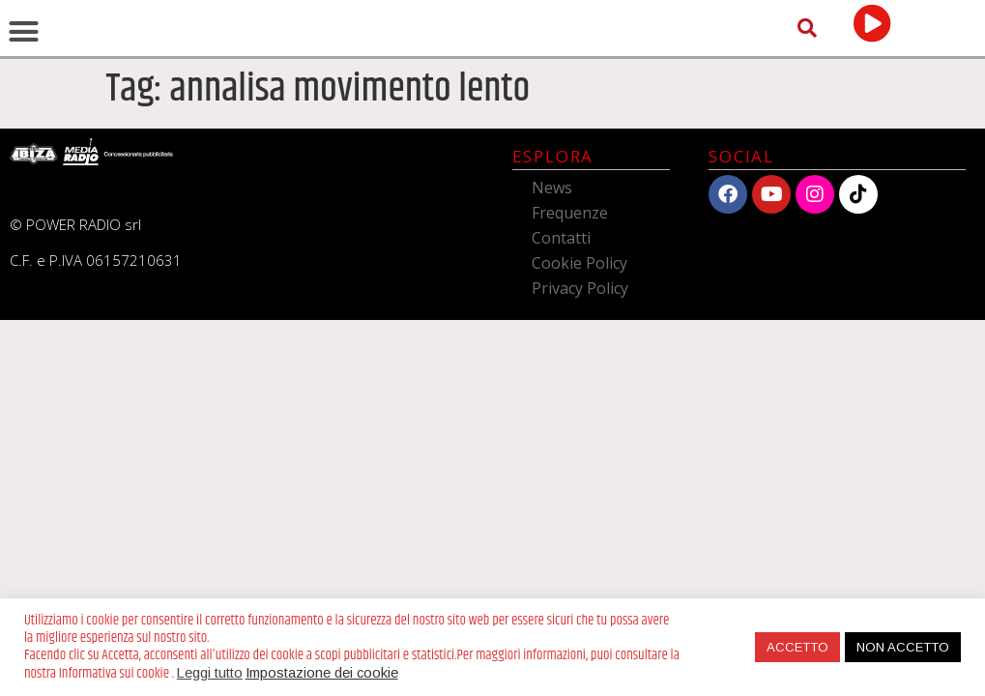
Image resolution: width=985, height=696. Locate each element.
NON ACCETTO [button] (902, 647)
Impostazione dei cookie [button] (322, 673)
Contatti (561, 350)
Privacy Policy (580, 400)
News (552, 299)
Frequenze (570, 324)
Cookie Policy (579, 375)
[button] (24, 88)
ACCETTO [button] (797, 647)
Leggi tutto (210, 673)
